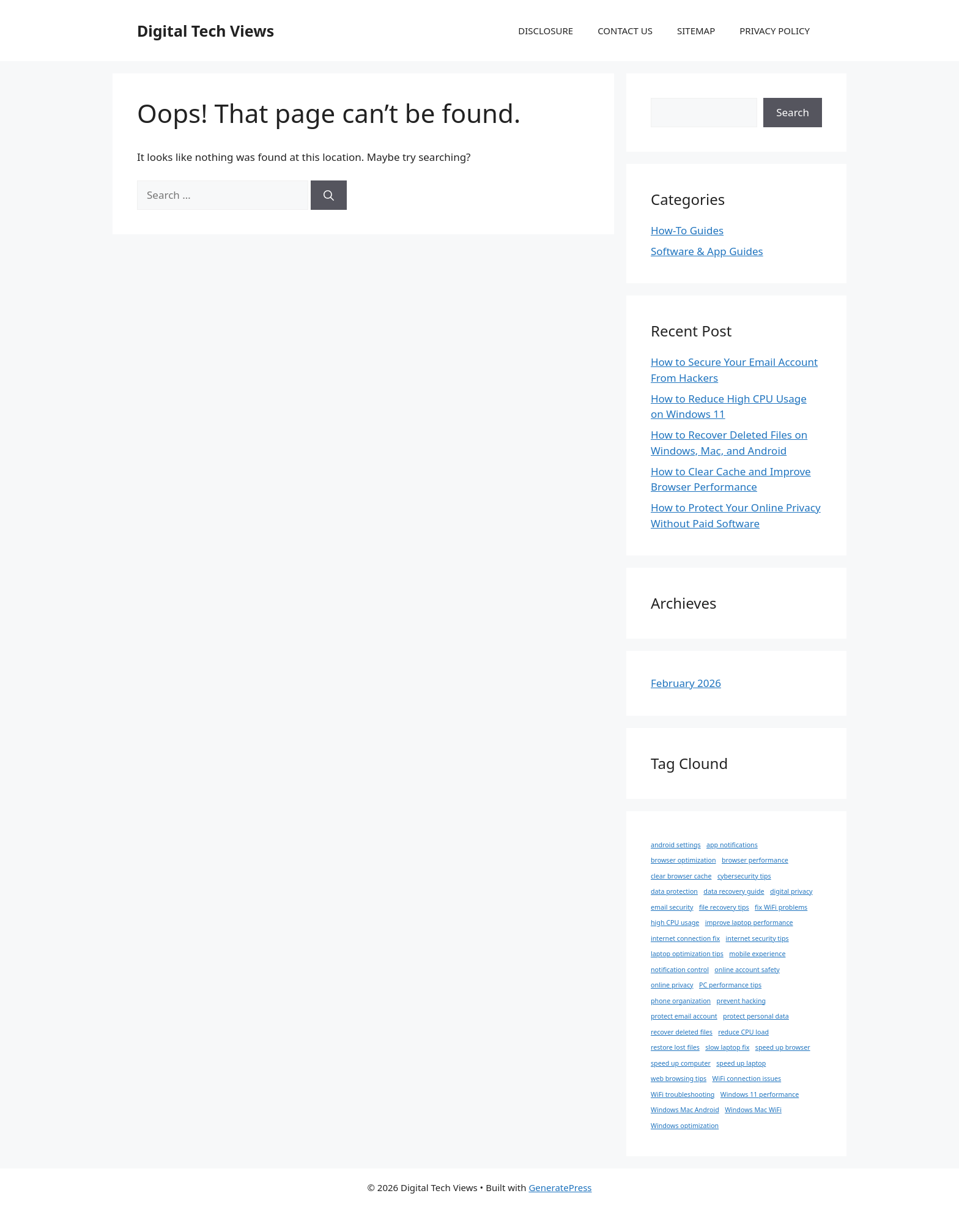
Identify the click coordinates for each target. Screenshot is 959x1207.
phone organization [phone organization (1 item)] (681, 1001)
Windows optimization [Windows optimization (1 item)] (685, 1125)
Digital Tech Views (205, 30)
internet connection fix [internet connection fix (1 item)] (685, 938)
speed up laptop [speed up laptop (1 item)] (741, 1063)
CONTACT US (625, 30)
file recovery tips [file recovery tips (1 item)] (724, 907)
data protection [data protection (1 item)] (674, 891)
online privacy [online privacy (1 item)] (672, 985)
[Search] (329, 195)
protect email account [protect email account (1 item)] (684, 1016)
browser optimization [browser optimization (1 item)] (683, 860)
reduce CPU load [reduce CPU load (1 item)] (743, 1032)
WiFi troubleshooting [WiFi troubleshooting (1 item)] (682, 1094)
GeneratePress (559, 1187)
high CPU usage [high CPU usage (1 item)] (675, 922)
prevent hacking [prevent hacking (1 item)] (741, 1001)
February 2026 (686, 683)
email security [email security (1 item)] (672, 907)
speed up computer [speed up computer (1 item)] (681, 1063)
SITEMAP (696, 30)
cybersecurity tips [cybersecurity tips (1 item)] (744, 876)
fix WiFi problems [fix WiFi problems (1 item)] (781, 907)
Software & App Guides (707, 251)
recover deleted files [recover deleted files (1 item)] (682, 1032)
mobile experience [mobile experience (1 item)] (757, 953)
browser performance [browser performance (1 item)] (755, 860)
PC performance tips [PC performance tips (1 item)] (730, 985)
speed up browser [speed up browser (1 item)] (782, 1047)
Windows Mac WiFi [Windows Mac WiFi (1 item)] (753, 1109)
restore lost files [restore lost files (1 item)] (675, 1047)
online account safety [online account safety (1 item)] (746, 969)
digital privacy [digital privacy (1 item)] (791, 891)
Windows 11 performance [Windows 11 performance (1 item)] (759, 1094)
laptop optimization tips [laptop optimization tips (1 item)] (687, 953)
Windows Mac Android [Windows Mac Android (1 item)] (685, 1109)
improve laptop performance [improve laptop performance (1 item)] (749, 922)
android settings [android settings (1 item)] (676, 845)
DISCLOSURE (545, 30)
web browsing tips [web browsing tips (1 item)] (678, 1078)
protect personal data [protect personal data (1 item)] (756, 1016)
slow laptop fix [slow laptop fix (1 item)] (727, 1047)
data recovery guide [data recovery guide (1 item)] (733, 891)
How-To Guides (687, 230)
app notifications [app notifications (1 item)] (732, 845)
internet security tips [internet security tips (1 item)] (757, 938)
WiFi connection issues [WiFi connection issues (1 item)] (747, 1078)
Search (792, 112)
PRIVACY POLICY (774, 30)
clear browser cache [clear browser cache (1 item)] (681, 876)
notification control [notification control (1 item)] (680, 969)
